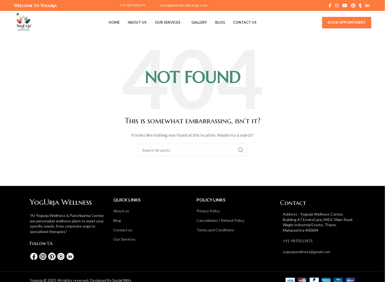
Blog (117, 220)
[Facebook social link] (330, 5)
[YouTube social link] (345, 5)
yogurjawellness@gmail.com (306, 251)
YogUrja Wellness (61, 202)
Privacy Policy (208, 211)
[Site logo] (24, 22)
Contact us (122, 230)
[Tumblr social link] (360, 5)
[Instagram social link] (337, 5)
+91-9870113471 (298, 240)
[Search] (192, 150)
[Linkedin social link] (367, 5)
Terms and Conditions (215, 230)
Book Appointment (347, 22)
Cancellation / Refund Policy (220, 220)
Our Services (124, 239)
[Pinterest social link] (353, 5)
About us (121, 211)
